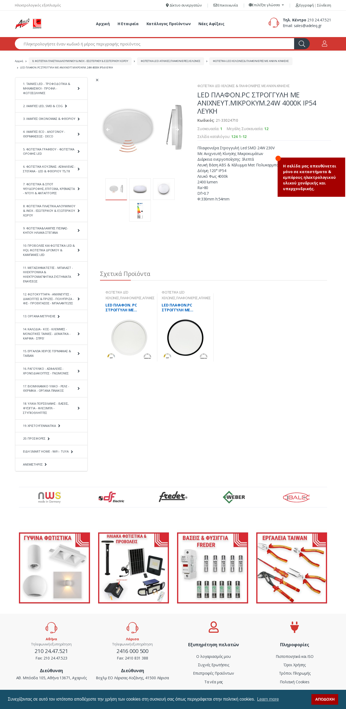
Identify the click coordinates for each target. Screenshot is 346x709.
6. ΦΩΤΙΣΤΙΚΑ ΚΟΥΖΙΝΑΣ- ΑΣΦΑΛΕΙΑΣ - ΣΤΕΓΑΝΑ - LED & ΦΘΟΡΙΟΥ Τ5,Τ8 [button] (49, 168)
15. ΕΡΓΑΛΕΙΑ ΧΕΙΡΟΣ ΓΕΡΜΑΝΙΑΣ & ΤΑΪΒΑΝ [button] (47, 353)
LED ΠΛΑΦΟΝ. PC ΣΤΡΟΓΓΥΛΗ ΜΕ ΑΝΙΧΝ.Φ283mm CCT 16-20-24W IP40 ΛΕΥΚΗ (128, 307)
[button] (266, 5)
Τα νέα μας (213, 681)
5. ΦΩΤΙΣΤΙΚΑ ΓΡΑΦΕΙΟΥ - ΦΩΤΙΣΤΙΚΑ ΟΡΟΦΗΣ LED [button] (48, 151)
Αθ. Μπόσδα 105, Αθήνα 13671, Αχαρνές (51, 677)
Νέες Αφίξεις (211, 23)
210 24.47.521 (319, 19)
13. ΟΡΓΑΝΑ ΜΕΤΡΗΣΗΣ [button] (39, 316)
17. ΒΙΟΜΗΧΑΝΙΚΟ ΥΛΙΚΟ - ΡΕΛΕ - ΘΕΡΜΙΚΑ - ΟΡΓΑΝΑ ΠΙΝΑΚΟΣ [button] (46, 388)
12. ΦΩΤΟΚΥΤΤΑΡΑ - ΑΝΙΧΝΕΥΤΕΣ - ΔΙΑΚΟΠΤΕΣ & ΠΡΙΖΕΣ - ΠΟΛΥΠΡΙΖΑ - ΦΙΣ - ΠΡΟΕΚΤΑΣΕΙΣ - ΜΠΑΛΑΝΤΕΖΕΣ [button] (48, 298)
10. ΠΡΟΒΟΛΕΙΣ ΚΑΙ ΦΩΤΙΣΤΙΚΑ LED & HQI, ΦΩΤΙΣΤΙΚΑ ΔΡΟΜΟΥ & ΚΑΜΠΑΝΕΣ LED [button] (49, 250)
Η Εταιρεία (128, 23)
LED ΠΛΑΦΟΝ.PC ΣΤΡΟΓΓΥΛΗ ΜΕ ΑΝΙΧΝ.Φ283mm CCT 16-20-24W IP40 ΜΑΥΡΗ (184, 307)
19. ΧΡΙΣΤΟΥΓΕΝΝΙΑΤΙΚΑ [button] (39, 426)
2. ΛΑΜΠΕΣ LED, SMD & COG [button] (43, 106)
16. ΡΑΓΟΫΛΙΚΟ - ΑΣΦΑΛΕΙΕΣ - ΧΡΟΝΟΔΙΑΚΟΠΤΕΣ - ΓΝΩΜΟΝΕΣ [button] (45, 371)
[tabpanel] (129, 327)
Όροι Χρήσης (295, 664)
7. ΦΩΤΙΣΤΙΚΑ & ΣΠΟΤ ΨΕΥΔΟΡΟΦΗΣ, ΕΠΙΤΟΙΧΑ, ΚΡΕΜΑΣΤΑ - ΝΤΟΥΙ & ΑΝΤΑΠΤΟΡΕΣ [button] (49, 188)
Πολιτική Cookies (295, 681)
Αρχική (103, 23)
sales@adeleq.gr (308, 25)
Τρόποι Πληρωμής (295, 673)
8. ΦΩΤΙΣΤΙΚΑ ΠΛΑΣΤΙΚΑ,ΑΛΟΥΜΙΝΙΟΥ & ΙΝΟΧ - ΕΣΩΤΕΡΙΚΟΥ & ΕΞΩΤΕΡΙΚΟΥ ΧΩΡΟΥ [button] (49, 210)
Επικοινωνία (226, 5)
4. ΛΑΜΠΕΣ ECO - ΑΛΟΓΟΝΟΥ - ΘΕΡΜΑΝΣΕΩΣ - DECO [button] (44, 134)
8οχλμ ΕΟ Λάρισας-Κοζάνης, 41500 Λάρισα (132, 677)
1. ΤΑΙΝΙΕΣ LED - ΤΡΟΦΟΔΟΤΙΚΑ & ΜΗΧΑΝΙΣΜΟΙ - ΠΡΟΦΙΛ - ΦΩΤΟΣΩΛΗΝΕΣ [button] (46, 88)
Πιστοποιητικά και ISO (295, 656)
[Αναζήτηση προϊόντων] (154, 43)
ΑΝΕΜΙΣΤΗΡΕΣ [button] (32, 464)
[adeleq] (28, 23)
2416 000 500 (132, 651)
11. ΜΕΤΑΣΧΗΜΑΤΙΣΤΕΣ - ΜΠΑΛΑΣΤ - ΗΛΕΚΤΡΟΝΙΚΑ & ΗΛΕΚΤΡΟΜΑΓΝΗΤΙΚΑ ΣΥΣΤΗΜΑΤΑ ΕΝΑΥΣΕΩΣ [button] (48, 274)
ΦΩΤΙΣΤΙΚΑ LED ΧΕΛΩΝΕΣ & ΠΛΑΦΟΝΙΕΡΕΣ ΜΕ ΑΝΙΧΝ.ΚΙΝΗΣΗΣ (251, 61)
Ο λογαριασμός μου (213, 656)
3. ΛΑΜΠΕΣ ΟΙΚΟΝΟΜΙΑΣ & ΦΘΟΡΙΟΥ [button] (49, 119)
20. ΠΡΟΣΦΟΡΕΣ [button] (34, 438)
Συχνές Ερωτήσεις (213, 664)
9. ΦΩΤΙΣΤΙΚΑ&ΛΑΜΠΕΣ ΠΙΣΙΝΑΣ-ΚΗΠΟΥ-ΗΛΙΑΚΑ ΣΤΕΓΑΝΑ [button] (45, 230)
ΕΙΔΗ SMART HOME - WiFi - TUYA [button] (46, 451)
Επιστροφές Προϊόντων (213, 673)
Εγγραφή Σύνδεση (313, 5)
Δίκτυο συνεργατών (184, 5)
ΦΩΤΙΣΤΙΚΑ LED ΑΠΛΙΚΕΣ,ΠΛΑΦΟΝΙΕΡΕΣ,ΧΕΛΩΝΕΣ (170, 61)
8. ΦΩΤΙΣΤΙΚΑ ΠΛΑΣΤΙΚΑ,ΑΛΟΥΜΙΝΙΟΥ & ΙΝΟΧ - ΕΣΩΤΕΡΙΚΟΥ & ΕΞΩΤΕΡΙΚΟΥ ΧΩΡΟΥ (80, 61)
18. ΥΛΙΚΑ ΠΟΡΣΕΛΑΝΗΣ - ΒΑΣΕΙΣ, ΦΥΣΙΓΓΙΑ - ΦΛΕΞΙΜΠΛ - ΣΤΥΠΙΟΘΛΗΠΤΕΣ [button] (46, 408)
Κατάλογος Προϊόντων (169, 23)
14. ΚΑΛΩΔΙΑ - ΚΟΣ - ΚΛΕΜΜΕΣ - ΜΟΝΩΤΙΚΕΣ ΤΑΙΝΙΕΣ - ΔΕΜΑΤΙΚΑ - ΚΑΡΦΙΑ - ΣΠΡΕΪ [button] (47, 333)
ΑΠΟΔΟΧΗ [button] (325, 699)
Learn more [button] (268, 699)
